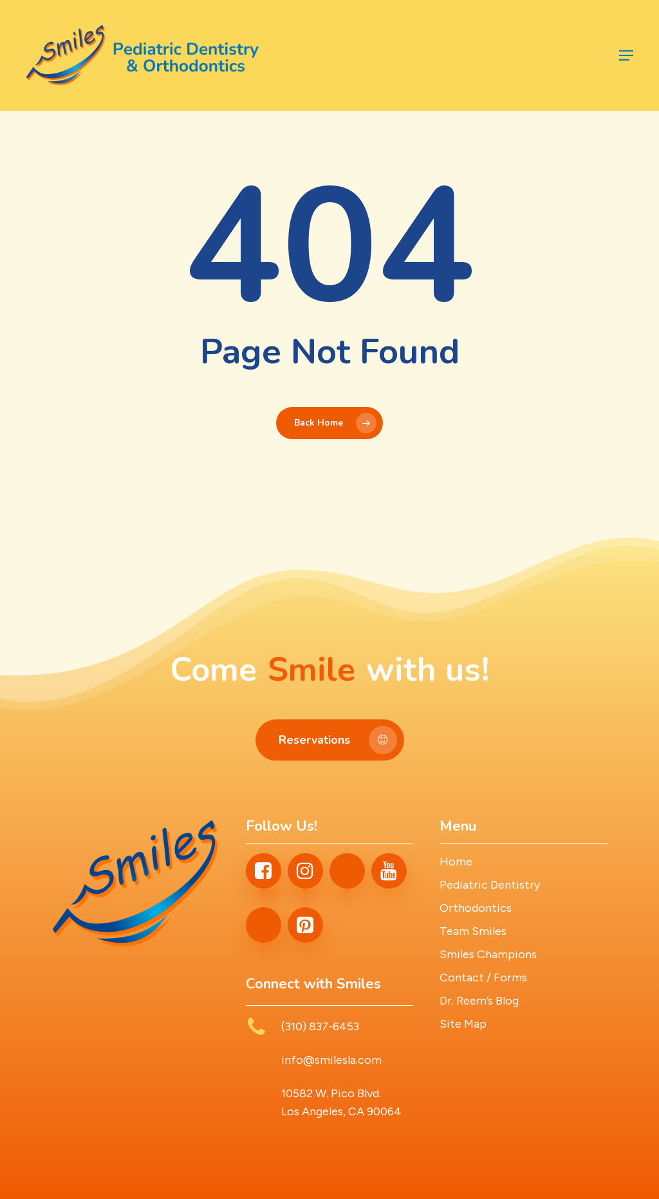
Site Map (463, 1024)
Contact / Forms (483, 977)
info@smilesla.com (331, 1060)
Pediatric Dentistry (490, 885)
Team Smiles (473, 931)
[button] (626, 55)
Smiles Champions (488, 954)
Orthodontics (476, 908)
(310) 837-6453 (320, 1026)
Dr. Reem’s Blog (479, 1001)
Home (456, 861)
